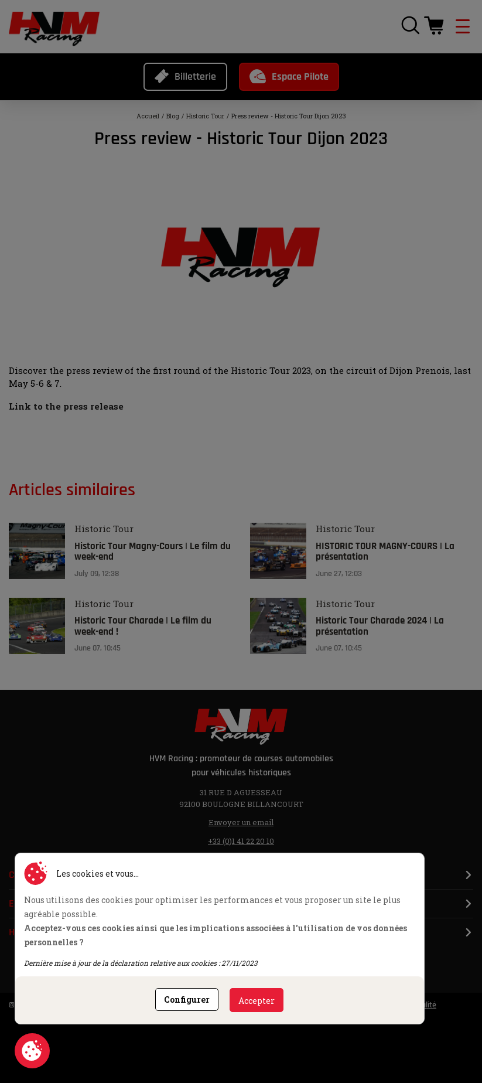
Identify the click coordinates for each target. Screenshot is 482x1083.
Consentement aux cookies (32, 1050)
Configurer (187, 999)
